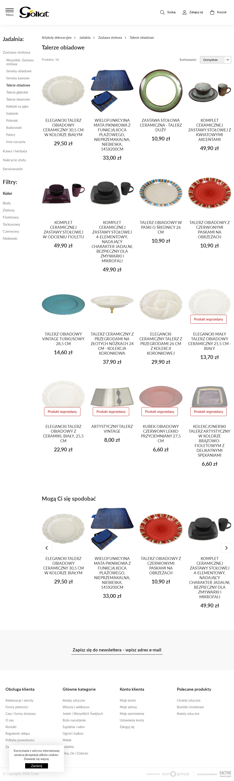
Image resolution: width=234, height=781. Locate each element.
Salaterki (12, 113)
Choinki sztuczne (188, 700)
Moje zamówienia (132, 714)
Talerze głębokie (17, 92)
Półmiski (12, 120)
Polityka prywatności (20, 740)
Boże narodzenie (74, 720)
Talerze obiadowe (18, 85)
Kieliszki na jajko (17, 106)
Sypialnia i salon (74, 727)
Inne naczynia (15, 142)
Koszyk (218, 12)
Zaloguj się (127, 727)
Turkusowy (11, 224)
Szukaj (168, 12)
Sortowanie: (188, 60)
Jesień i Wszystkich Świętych (83, 714)
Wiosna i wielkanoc (76, 707)
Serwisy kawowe (17, 78)
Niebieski (10, 238)
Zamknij (36, 766)
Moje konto (128, 700)
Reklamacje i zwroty (19, 700)
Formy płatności (16, 707)
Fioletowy (11, 217)
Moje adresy (128, 707)
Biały (7, 203)
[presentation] (47, 548)
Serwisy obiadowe (19, 71)
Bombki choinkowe (190, 707)
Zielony (9, 210)
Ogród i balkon (73, 733)
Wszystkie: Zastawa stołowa (20, 62)
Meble (67, 740)
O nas (9, 720)
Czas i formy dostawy (20, 714)
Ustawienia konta (132, 720)
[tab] (19, 193)
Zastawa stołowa (110, 37)
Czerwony (11, 231)
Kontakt (10, 727)
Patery (10, 135)
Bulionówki (14, 128)
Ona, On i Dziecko (75, 753)
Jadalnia (84, 37)
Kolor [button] (7, 193)
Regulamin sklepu (17, 733)
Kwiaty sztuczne (74, 700)
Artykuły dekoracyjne (57, 37)
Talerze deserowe (18, 99)
